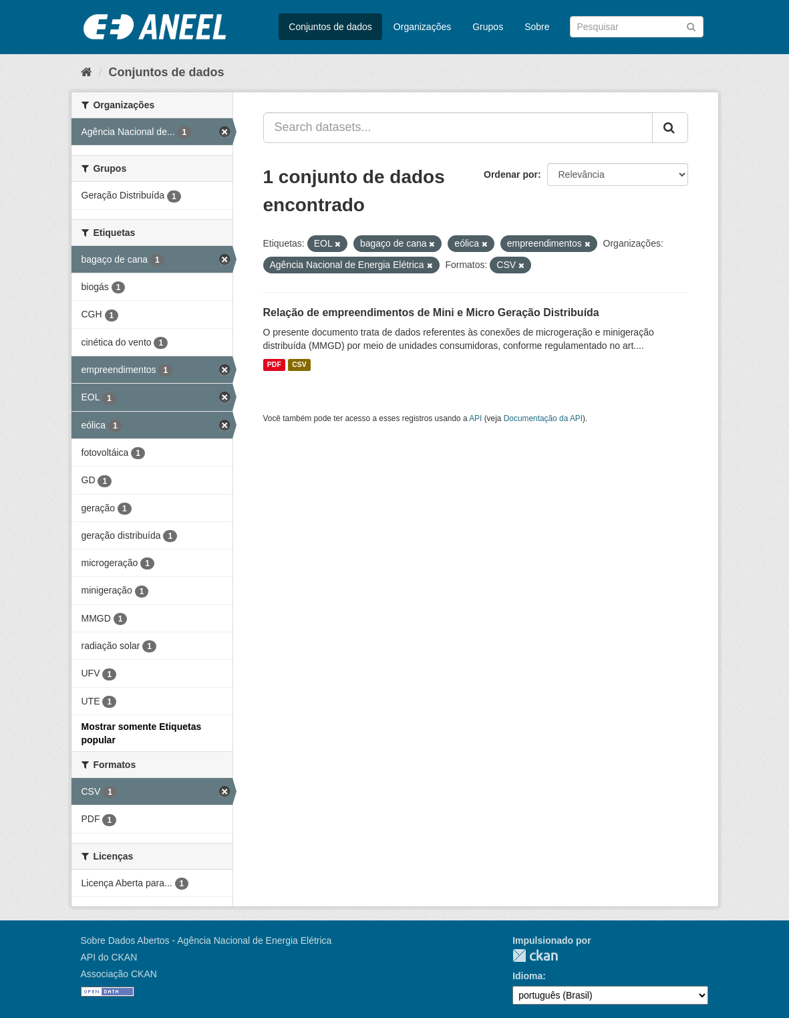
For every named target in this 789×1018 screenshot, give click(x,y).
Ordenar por (511, 174)
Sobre (536, 26)
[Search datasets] (636, 26)
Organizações (422, 26)
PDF (274, 365)
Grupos (487, 26)
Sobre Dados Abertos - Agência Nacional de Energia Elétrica (206, 940)
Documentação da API (543, 418)
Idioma (527, 976)
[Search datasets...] (458, 127)
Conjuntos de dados (330, 26)
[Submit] (691, 25)
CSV (299, 365)
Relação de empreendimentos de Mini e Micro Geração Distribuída (431, 312)
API (475, 418)
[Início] (86, 72)
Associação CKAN (119, 974)
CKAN (535, 955)
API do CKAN (109, 957)
